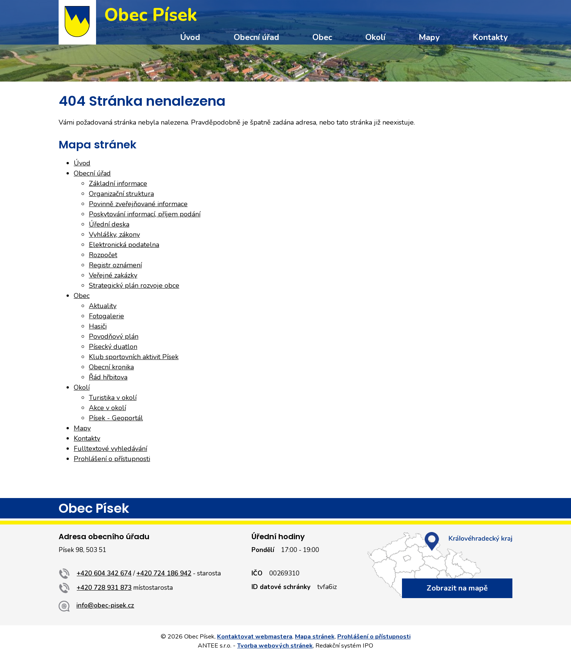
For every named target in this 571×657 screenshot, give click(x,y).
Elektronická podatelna (124, 244)
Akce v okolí (107, 407)
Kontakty (490, 37)
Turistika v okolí (113, 397)
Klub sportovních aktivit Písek (133, 356)
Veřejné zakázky (113, 275)
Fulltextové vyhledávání (110, 448)
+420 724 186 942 (164, 573)
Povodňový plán (113, 336)
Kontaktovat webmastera (254, 636)
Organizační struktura (121, 193)
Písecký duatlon (113, 346)
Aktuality (102, 305)
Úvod (190, 37)
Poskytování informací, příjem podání (144, 214)
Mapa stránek (315, 636)
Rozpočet (103, 254)
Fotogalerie (106, 316)
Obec (322, 37)
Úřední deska (109, 224)
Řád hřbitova (108, 377)
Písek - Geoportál (116, 418)
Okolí (375, 37)
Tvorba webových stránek (275, 646)
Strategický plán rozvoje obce (134, 285)
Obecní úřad (256, 37)
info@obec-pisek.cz (105, 605)
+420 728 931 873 (104, 587)
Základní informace (118, 183)
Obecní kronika (111, 367)
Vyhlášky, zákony (114, 234)
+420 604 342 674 (104, 573)
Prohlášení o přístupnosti (112, 458)
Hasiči (98, 326)
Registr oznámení (115, 265)
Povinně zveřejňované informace (138, 203)
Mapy (429, 37)
